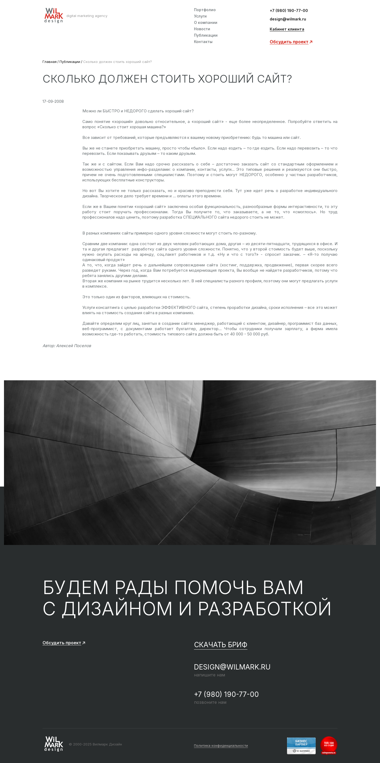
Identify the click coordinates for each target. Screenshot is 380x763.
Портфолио (205, 10)
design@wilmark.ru (288, 19)
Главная (50, 61)
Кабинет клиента (287, 29)
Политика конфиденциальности (221, 746)
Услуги (200, 16)
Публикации (206, 35)
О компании (205, 22)
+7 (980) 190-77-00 (289, 11)
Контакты (203, 42)
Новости (202, 29)
